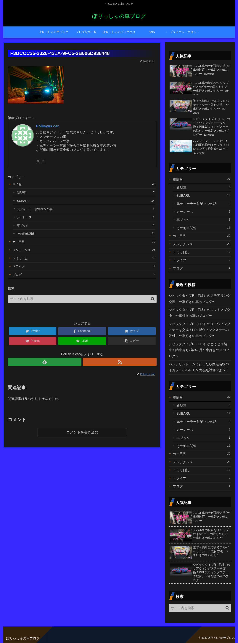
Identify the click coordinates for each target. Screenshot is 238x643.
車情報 (84, 184)
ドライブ (84, 272)
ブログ (84, 280)
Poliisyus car (47, 126)
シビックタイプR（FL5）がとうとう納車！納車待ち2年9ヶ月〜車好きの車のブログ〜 (199, 350)
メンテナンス (84, 254)
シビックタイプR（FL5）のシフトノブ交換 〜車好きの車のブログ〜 (199, 313)
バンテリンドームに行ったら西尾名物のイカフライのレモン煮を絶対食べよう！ (199, 367)
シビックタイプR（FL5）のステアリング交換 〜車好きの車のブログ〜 (199, 298)
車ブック (86, 228)
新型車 (86, 193)
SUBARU (86, 202)
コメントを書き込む (82, 439)
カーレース (86, 219)
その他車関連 (86, 237)
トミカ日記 (84, 263)
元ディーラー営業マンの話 (86, 210)
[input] (82, 305)
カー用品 (84, 245)
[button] (152, 305)
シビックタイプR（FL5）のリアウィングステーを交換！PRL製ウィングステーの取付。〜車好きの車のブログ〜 (199, 330)
